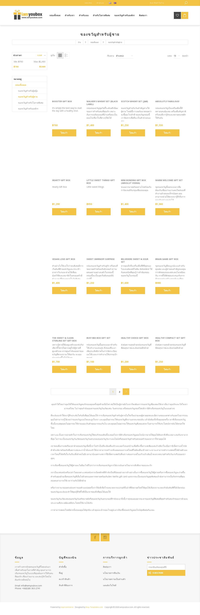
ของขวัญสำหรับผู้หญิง (28, 90)
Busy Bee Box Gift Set (98, 337)
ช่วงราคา (17, 55)
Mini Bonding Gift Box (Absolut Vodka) (133, 181)
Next (126, 391)
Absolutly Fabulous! (167, 101)
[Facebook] (95, 537)
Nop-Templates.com (94, 607)
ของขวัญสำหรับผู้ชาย (27, 96)
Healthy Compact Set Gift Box (170, 339)
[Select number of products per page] (177, 56)
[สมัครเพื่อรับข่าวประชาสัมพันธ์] (166, 567)
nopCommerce (67, 607)
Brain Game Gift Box (166, 259)
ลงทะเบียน (88, 3)
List (66, 55)
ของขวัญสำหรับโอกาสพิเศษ (30, 102)
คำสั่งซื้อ (62, 566)
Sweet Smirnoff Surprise (101, 259)
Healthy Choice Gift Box (134, 337)
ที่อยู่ (61, 573)
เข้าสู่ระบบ (100, 3)
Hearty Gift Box (61, 180)
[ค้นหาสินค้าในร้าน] (166, 3)
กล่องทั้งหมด (20, 85)
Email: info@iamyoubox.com (28, 585)
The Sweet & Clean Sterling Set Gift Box (64, 339)
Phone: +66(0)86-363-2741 (27, 588)
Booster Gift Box (62, 101)
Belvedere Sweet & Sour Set (134, 260)
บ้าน (79, 42)
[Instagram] (105, 537)
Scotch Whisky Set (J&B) (134, 101)
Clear (39, 55)
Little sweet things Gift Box (101, 181)
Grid (60, 55)
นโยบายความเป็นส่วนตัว (114, 579)
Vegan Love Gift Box (63, 259)
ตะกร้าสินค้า (64, 579)
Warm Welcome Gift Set (169, 180)
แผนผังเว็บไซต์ (109, 585)
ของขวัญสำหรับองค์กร (28, 108)
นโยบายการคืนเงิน (111, 573)
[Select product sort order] (124, 56)
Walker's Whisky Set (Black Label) (102, 103)
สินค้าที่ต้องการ (66, 585)
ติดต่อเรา (107, 566)
